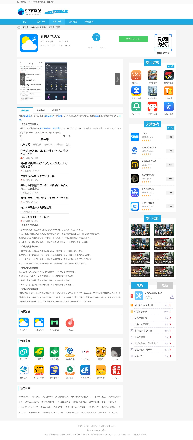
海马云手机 (58, 407)
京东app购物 (46, 407)
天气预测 (43, 128)
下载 (170, 137)
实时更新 (56, 128)
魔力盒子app (48, 397)
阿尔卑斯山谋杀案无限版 (53, 413)
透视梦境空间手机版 (97, 402)
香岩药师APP (24, 397)
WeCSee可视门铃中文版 (28, 407)
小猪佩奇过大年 (72, 413)
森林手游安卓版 (148, 175)
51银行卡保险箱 (148, 203)
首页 (25, 21)
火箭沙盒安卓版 (148, 189)
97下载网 (24, 27)
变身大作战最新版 (88, 413)
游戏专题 (73, 21)
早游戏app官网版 (109, 407)
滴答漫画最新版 (61, 397)
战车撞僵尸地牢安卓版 (108, 413)
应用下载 (57, 21)
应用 (60, 116)
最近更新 (89, 21)
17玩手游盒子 (93, 407)
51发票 (144, 134)
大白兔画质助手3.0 (153, 293)
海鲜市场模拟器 (48, 402)
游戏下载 (41, 21)
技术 (49, 128)
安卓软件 (34, 27)
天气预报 (26, 116)
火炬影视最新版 (64, 402)
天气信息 (49, 116)
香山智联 (36, 397)
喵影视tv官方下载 (149, 161)
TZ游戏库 (112, 402)
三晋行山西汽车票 (149, 148)
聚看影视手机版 (79, 402)
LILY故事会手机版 (98, 397)
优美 (97, 116)
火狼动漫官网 (34, 413)
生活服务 (43, 27)
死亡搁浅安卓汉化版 (79, 397)
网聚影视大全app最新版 (75, 407)
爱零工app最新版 (32, 402)
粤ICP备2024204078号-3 (96, 430)
